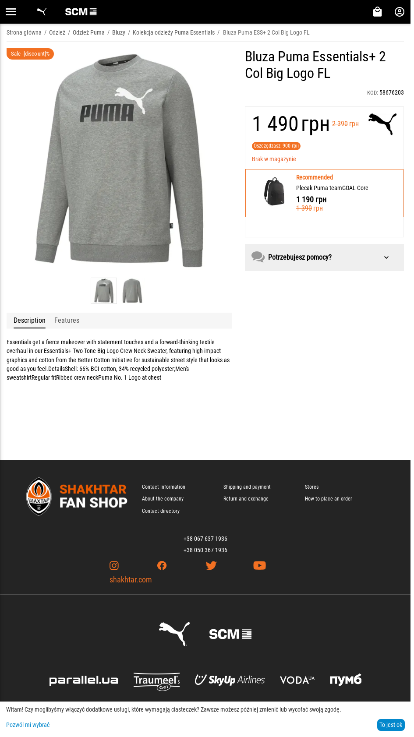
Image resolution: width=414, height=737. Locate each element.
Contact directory (161, 511)
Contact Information (163, 487)
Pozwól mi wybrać (28, 724)
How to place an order (328, 499)
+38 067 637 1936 (205, 538)
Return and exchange (246, 499)
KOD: (372, 92)
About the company (163, 499)
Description (30, 320)
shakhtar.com (131, 579)
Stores (311, 487)
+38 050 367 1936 (205, 550)
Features (66, 320)
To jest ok (390, 724)
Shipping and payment (247, 487)
